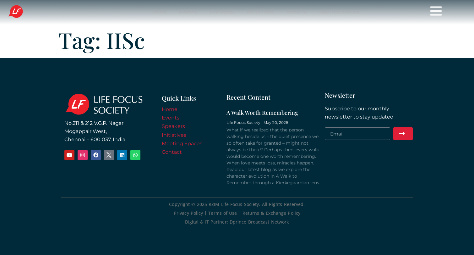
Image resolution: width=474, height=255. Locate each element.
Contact (172, 152)
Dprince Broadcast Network (259, 222)
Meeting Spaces (339, 12)
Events (188, 12)
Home (159, 12)
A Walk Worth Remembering (262, 112)
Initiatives (260, 12)
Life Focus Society (40, 12)
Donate (296, 12)
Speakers (222, 12)
